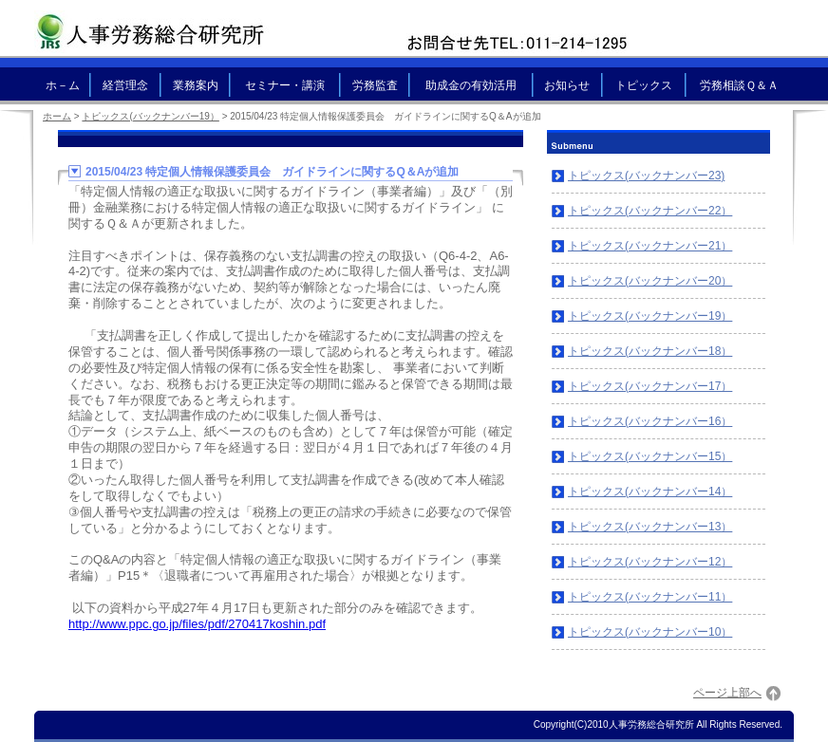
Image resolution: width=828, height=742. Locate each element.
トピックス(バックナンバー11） (650, 596)
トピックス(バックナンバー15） (650, 456)
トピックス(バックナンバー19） (650, 316)
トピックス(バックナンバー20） (650, 281)
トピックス (643, 85)
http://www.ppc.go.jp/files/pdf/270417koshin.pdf (197, 624)
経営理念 (125, 85)
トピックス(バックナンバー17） (650, 386)
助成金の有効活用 (471, 85)
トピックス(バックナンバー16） (650, 421)
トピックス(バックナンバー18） (650, 351)
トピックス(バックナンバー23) (646, 175)
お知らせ (567, 85)
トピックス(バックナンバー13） (650, 526)
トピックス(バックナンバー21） (650, 245)
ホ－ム (63, 85)
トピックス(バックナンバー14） (650, 491)
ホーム (57, 116)
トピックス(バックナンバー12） (650, 561)
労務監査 (375, 85)
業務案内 (195, 85)
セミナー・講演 (285, 85)
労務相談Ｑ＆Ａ (739, 85)
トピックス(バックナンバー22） (650, 210)
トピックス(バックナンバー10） (650, 632)
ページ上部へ (727, 692)
